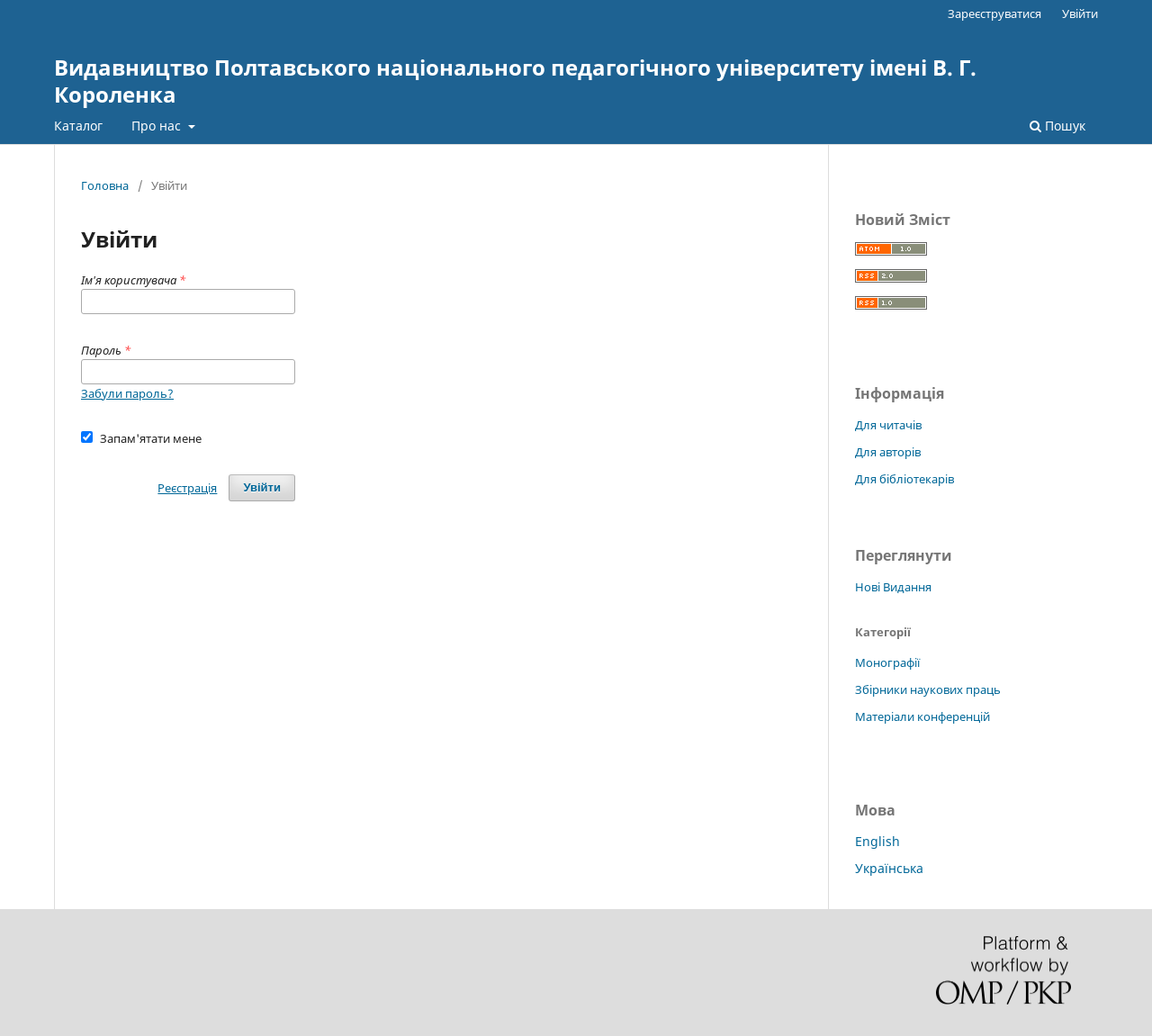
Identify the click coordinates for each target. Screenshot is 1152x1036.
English (877, 841)
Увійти (1080, 13)
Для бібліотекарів (904, 479)
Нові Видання (893, 587)
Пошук (1057, 125)
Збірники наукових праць (928, 689)
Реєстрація (187, 488)
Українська (889, 868)
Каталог (78, 125)
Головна (105, 185)
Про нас (157, 125)
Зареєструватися (994, 13)
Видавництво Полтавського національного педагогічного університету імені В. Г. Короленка (515, 80)
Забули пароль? (127, 393)
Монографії (887, 662)
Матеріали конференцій (922, 716)
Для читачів (888, 425)
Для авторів (888, 452)
